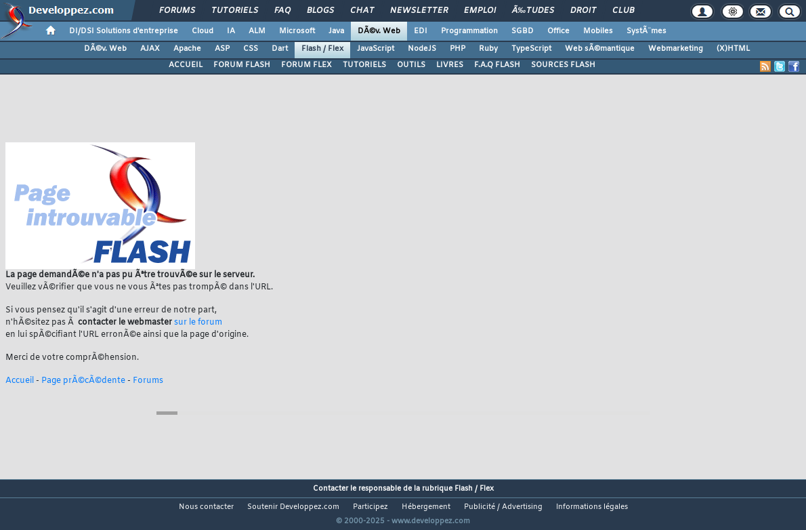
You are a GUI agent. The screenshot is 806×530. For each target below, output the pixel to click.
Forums (177, 10)
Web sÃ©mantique (600, 49)
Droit (583, 10)
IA (231, 31)
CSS (250, 49)
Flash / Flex (322, 49)
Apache (187, 49)
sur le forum (198, 322)
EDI (420, 31)
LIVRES (449, 65)
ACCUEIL (186, 65)
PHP (457, 49)
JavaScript (375, 49)
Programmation (469, 31)
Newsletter (419, 10)
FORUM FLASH (241, 65)
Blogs (320, 10)
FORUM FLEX (306, 65)
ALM (257, 31)
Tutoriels (234, 10)
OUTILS (411, 65)
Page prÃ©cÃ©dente (83, 380)
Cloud (202, 31)
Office (558, 31)
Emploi (480, 10)
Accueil (19, 380)
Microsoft (297, 31)
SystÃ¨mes (646, 31)
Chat (362, 10)
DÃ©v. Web (379, 31)
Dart (280, 49)
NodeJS (422, 49)
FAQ (282, 10)
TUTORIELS (364, 65)
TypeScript (531, 49)
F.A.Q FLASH (497, 65)
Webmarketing (675, 49)
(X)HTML (733, 49)
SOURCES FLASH (563, 65)
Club (623, 10)
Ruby (488, 49)
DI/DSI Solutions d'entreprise (123, 31)
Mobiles (598, 31)
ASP (222, 49)
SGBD (522, 31)
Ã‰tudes (533, 10)
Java (336, 31)
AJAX (150, 49)
